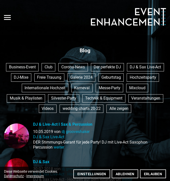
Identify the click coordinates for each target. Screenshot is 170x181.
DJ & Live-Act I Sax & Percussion (62, 124)
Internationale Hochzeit (45, 87)
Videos (48, 108)
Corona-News (73, 67)
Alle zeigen (118, 108)
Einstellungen (91, 174)
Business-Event (22, 67)
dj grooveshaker (76, 131)
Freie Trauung (49, 77)
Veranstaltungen (145, 98)
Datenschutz (14, 176)
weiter (59, 147)
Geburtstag (111, 77)
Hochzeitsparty (143, 77)
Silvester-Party (63, 98)
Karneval (82, 87)
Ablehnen (125, 174)
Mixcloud (137, 87)
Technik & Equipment (103, 98)
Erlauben (153, 174)
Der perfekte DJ (107, 67)
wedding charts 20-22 (82, 108)
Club (49, 67)
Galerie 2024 (81, 77)
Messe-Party (109, 87)
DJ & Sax (41, 161)
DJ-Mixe (21, 77)
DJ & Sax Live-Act (145, 67)
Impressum (35, 176)
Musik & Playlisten (26, 98)
